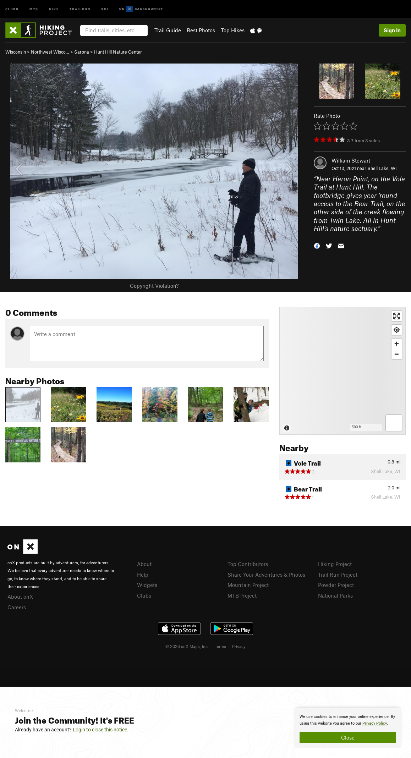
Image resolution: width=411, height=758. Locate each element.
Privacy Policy (374, 723)
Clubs (144, 595)
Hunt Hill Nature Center (118, 52)
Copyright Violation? (154, 285)
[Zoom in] (396, 344)
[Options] (394, 423)
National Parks (335, 595)
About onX (20, 596)
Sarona (81, 52)
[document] (348, 728)
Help (142, 574)
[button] (317, 245)
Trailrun (80, 8)
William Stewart (350, 160)
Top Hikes (233, 30)
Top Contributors (248, 564)
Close (348, 737)
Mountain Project (248, 585)
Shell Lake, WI (382, 168)
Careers (16, 607)
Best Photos (201, 30)
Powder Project (336, 585)
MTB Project (242, 595)
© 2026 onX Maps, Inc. (187, 646)
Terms (220, 646)
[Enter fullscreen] (396, 316)
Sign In (392, 30)
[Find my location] (396, 330)
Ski (105, 8)
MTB (33, 8)
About (144, 564)
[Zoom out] (396, 354)
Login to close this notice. (100, 729)
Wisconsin (15, 52)
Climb (12, 8)
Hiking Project (335, 564)
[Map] (342, 370)
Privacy (239, 646)
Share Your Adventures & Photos (266, 574)
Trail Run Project (337, 574)
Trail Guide (167, 30)
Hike (54, 8)
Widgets (147, 585)
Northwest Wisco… (50, 52)
